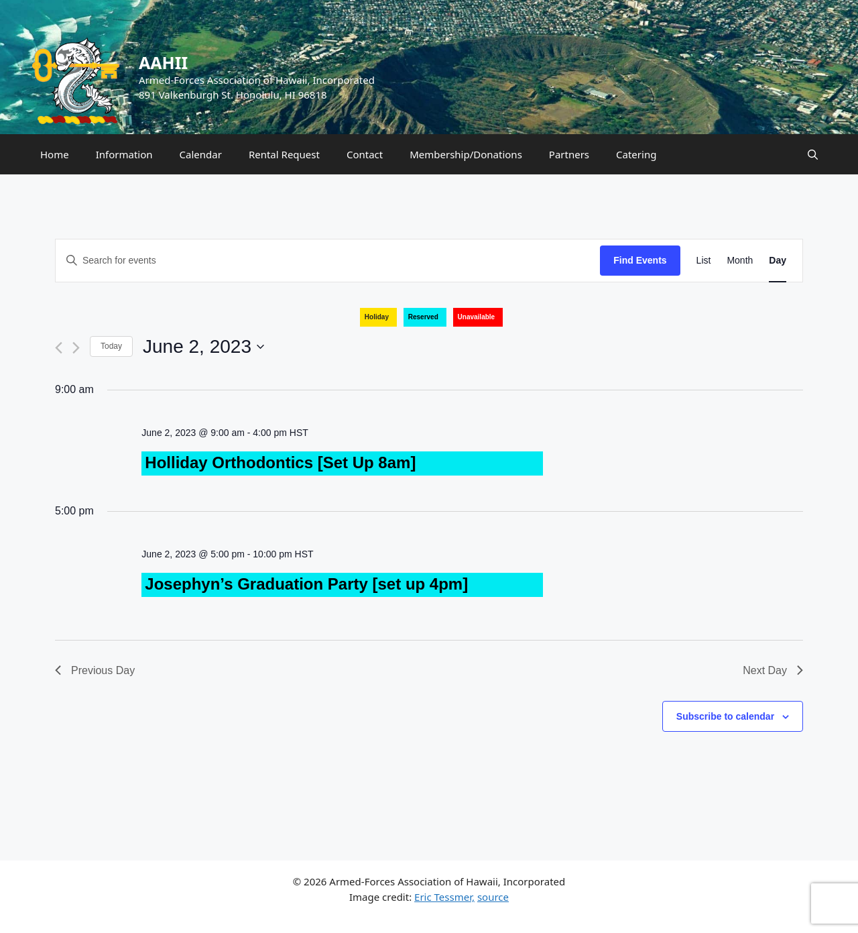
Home (54, 154)
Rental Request (284, 154)
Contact (365, 154)
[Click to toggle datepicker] (203, 346)
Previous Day (95, 670)
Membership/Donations (466, 154)
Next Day (773, 670)
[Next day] (76, 347)
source (493, 896)
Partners (569, 154)
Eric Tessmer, (444, 896)
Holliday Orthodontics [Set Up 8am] (280, 462)
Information (124, 154)
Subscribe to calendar (725, 716)
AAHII (163, 62)
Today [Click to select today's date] (111, 346)
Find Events (639, 260)
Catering (636, 154)
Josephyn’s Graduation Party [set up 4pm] (306, 584)
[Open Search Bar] (812, 154)
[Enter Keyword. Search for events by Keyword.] (328, 260)
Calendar (201, 154)
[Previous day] (58, 347)
